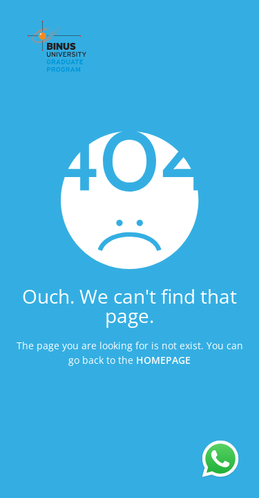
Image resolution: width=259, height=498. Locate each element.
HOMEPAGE (163, 359)
